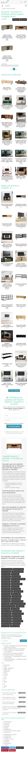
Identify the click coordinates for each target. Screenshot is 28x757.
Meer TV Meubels (14, 390)
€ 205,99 (7, 176)
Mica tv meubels (5, 626)
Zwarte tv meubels (6, 584)
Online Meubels (8, 721)
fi (4, 683)
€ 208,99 (21, 122)
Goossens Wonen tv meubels (8, 606)
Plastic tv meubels (5, 594)
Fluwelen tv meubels (15, 594)
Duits (5, 678)
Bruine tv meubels (6, 608)
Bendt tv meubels (20, 606)
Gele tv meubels (16, 623)
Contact (6, 745)
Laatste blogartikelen (8, 690)
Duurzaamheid (7, 736)
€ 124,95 (7, 122)
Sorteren (23, 19)
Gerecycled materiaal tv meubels (18, 603)
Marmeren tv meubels (17, 621)
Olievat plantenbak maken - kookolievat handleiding (14, 702)
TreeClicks (6, 645)
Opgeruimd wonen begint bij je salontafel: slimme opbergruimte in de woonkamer (14, 708)
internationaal (18, 654)
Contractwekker (8, 656)
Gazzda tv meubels (17, 596)
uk (4, 684)
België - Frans (7, 669)
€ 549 (7, 140)
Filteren (15, 19)
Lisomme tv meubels (6, 596)
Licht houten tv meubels (7, 569)
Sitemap (6, 727)
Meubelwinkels (7, 729)
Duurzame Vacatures (9, 654)
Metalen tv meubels (15, 626)
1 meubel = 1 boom (9, 739)
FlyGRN (5, 648)
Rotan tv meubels (15, 581)
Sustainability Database (9, 659)
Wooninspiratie (7, 743)
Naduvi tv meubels (17, 616)
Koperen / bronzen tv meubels (18, 579)
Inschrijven (23, 640)
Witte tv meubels (15, 574)
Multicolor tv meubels (6, 623)
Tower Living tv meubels (7, 591)
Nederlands (7, 665)
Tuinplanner (7, 740)
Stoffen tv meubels (6, 579)
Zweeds (6, 674)
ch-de (5, 675)
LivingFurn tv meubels (6, 611)
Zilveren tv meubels (6, 571)
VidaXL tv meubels (6, 574)
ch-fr (5, 677)
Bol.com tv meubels (16, 589)
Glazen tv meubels (6, 581)
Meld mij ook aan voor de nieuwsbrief (13, 423)
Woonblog (6, 724)
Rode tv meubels (15, 586)
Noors (5, 672)
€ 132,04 (21, 87)
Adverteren (6, 742)
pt (4, 680)
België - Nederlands (9, 668)
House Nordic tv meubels (17, 601)
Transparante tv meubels (17, 571)
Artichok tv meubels (6, 613)
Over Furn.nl (7, 723)
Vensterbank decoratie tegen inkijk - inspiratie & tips (14, 693)
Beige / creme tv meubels (17, 613)
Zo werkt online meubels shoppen (12, 730)
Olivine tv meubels (6, 586)
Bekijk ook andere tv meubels (10, 186)
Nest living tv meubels (6, 618)
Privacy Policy (7, 732)
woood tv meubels (17, 618)
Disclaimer (6, 726)
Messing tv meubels (6, 576)
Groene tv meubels (6, 598)
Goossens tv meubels (6, 621)
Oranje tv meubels (17, 611)
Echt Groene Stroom (9, 650)
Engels (5, 681)
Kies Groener (7, 653)
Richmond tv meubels (18, 569)
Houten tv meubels (16, 598)
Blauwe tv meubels (6, 601)
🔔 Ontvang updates (14, 426)
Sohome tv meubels (18, 591)
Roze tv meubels (5, 603)
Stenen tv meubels (16, 576)
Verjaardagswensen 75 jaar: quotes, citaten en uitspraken (14, 698)
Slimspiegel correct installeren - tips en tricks (14, 713)
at (4, 687)
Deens (5, 686)
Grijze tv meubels (15, 608)
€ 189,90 (21, 159)
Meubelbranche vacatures (10, 734)
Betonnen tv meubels (6, 616)
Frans (5, 666)
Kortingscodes (7, 737)
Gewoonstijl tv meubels (17, 584)
